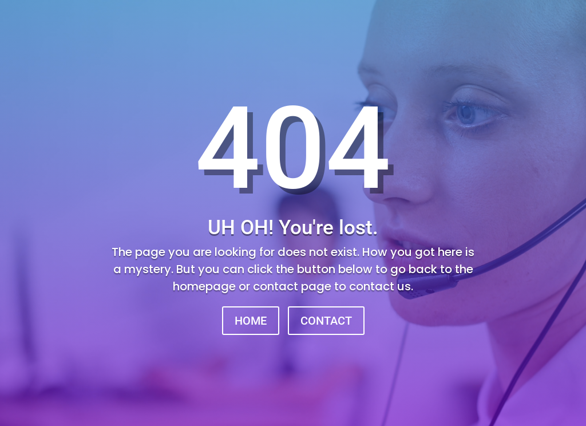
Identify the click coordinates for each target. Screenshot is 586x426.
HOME (251, 321)
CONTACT (326, 321)
